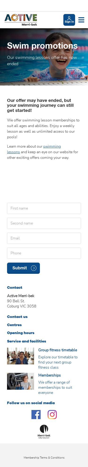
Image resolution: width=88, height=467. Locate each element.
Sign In (69, 22)
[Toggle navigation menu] (81, 19)
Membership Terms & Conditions (44, 457)
